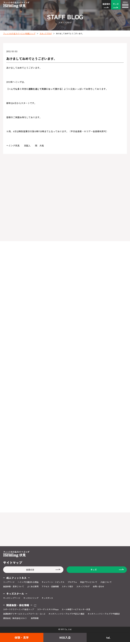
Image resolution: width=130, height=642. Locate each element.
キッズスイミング (30, 598)
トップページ (9, 582)
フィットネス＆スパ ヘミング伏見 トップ (19, 33)
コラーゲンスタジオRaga (48, 609)
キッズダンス (47, 598)
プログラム (72, 582)
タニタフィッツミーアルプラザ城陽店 (104, 613)
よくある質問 (32, 586)
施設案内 (106, 4)
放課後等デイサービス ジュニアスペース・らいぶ (24, 613)
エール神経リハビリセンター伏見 (76, 609)
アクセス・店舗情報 (50, 586)
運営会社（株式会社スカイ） (15, 618)
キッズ (116, 4)
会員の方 (30, 569)
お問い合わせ (98, 586)
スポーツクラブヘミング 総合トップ (18, 609)
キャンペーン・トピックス (53, 582)
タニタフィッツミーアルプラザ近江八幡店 (66, 613)
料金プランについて (88, 582)
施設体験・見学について (13, 586)
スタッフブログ (46, 33)
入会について (106, 582)
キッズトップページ (11, 598)
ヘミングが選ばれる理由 (28, 582)
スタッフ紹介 (67, 586)
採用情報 (34, 618)
